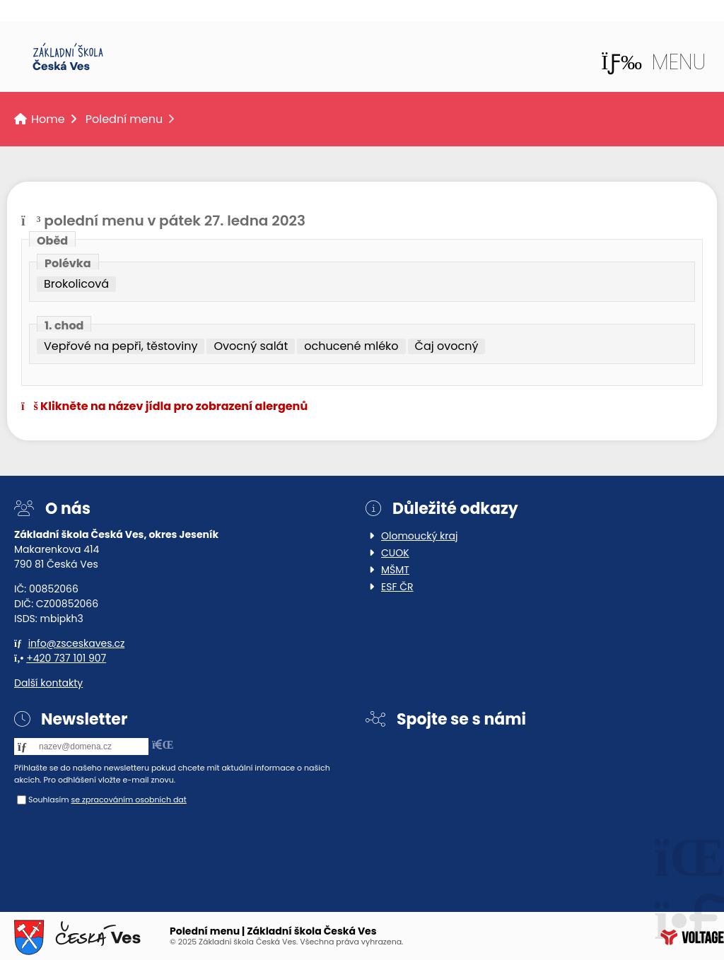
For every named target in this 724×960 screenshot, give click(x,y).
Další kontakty (48, 683)
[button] (653, 62)
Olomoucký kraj (419, 536)
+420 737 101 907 (66, 658)
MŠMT (395, 570)
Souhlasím (48, 799)
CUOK (395, 553)
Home (68, 56)
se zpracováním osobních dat (128, 799)
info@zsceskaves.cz (76, 643)
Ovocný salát (251, 346)
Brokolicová (76, 284)
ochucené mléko (351, 346)
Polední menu (124, 119)
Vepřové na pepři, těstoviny (120, 346)
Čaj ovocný (447, 346)
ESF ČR (397, 587)
